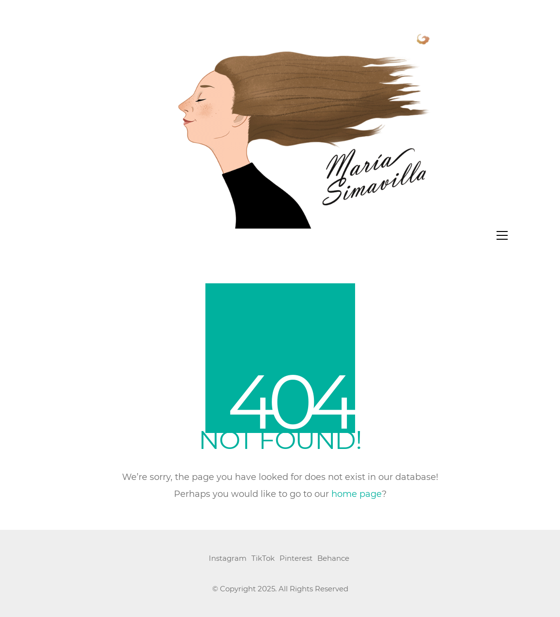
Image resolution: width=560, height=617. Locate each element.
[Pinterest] (296, 559)
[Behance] (333, 559)
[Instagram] (228, 559)
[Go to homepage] (280, 124)
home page (356, 494)
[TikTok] (263, 559)
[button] (502, 235)
